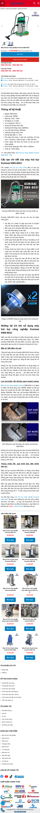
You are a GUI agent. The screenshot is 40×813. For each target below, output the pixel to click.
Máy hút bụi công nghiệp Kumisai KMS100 (29, 531)
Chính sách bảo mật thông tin (10, 691)
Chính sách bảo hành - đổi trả (10, 694)
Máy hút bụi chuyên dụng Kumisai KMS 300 (29, 560)
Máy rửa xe (5, 741)
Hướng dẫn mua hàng (8, 683)
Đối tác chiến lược (7, 722)
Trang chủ (2, 8)
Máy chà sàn (5, 738)
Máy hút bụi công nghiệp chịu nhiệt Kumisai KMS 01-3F (30, 590)
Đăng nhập (5, 669)
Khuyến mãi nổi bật (7, 764)
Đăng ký (4, 672)
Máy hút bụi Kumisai (22, 8)
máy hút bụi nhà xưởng (18, 167)
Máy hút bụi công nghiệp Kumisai (12, 385)
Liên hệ (4, 713)
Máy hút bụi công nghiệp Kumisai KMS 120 (10, 531)
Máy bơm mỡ (5, 752)
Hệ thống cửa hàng (7, 725)
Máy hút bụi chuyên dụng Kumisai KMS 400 (10, 560)
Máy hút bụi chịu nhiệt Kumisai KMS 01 (29, 620)
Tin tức (4, 716)
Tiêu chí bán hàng (7, 719)
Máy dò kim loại (6, 758)
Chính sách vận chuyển (8, 688)
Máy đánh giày (6, 755)
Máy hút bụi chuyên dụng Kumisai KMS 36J (29, 649)
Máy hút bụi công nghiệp (11, 8)
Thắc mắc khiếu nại (7, 700)
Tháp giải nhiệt (6, 744)
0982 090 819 (6, 65)
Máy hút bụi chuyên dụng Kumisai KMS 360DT (10, 649)
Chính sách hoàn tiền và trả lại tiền (11, 697)
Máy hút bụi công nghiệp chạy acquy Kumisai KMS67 (10, 620)
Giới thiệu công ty (7, 710)
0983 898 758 (17, 65)
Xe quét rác (5, 761)
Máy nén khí (5, 746)
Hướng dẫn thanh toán (8, 686)
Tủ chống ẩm (5, 749)
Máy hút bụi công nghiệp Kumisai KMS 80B (10, 589)
